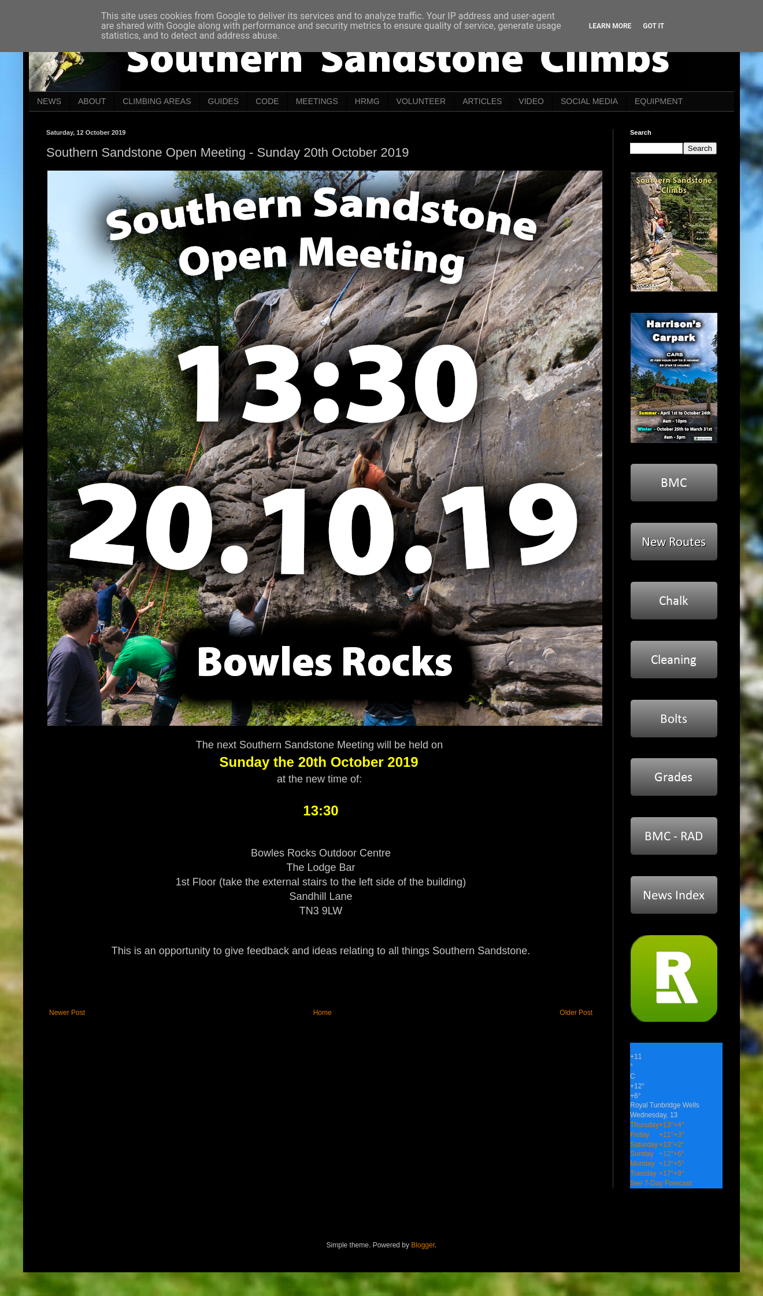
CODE (267, 101)
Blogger (423, 1245)
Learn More (610, 26)
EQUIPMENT (659, 101)
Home (322, 1013)
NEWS (49, 101)
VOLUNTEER (421, 101)
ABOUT (92, 101)
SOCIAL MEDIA (589, 101)
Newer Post (67, 1013)
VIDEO (531, 101)
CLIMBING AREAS (157, 101)
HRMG (367, 101)
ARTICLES (482, 101)
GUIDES (223, 101)
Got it (653, 26)
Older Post (576, 1013)
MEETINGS (317, 101)
